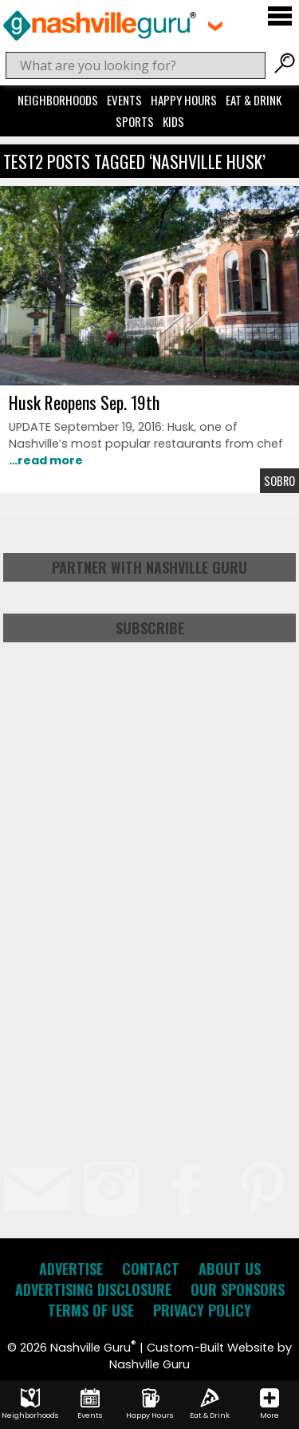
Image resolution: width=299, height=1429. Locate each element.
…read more (46, 460)
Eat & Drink (253, 100)
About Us (230, 1268)
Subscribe (150, 628)
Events (124, 100)
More (269, 1404)
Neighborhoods (58, 100)
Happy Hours (184, 100)
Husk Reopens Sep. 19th (84, 402)
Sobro (279, 480)
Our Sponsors (238, 1289)
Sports (135, 121)
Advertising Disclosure (93, 1289)
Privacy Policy (202, 1310)
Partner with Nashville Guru (149, 567)
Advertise (71, 1268)
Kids (173, 121)
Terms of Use (91, 1310)
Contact (150, 1268)
